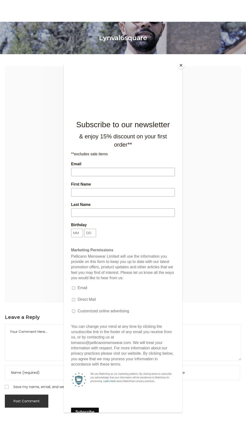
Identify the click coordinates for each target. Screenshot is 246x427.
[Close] (181, 65)
